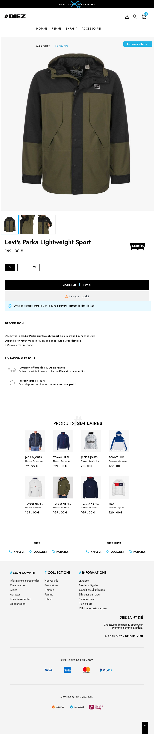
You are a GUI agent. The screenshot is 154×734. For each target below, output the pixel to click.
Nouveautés (51, 581)
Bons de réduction (20, 599)
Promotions (51, 585)
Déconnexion (17, 604)
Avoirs (13, 590)
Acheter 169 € (77, 284)
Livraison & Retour (20, 358)
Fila (118, 505)
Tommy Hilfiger (62, 459)
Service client (86, 599)
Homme (49, 590)
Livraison (84, 581)
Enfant (48, 599)
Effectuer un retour (90, 594)
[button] (77, 5)
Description (14, 323)
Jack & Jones (34, 459)
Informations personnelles (24, 581)
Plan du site (85, 604)
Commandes (17, 585)
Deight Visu (134, 636)
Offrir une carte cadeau (93, 608)
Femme (49, 594)
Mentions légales (88, 585)
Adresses (15, 594)
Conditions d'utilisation (92, 590)
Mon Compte (22, 572)
